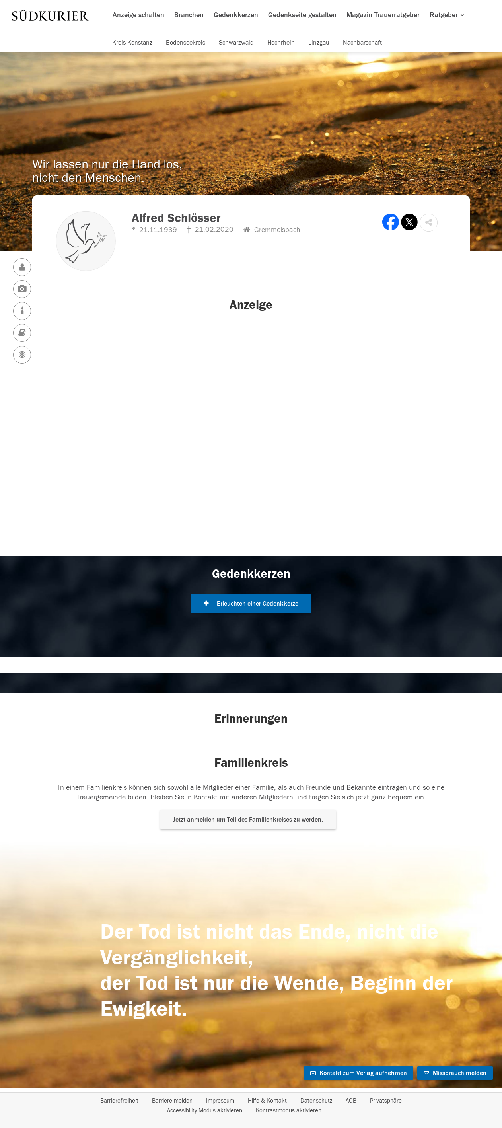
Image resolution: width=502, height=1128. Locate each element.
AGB (351, 1100)
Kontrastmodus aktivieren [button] (288, 1110)
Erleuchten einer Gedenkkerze (251, 603)
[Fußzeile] (251, 1106)
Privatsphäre (386, 1100)
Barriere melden (172, 1100)
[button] (429, 223)
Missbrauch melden (455, 1073)
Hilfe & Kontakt (267, 1100)
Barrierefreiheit (119, 1100)
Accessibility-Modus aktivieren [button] (204, 1110)
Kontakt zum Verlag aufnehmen (358, 1073)
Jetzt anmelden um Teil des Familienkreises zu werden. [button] (248, 819)
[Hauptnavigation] (251, 16)
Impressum (220, 1100)
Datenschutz (316, 1100)
